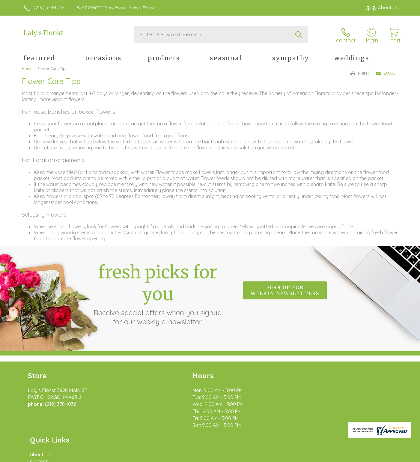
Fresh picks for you (157, 292)
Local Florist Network (345, 455)
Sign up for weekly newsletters (285, 290)
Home (27, 67)
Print (360, 72)
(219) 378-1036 (49, 7)
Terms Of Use (266, 455)
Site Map (382, 455)
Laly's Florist (43, 33)
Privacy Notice (302, 455)
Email (385, 72)
